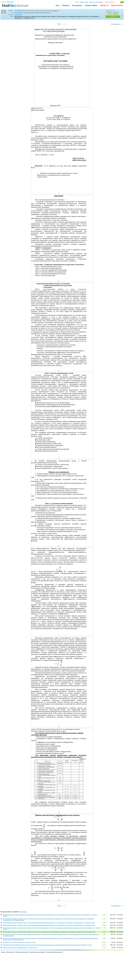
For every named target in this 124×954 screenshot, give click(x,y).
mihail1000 (18, 10)
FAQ (77, 2)
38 (102, 942)
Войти (3, 2)
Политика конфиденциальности (54, 952)
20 (102, 938)
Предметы (65, 5)
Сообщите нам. (55, 10)
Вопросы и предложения (96, 2)
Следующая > (116, 24)
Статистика (18, 14)
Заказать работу (117, 5)
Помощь (3, 952)
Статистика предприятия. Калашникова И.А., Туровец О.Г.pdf (20, 947)
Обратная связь (83, 2)
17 (102, 918)
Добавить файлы (91, 5)
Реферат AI (104, 5)
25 (102, 945)
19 (102, 925)
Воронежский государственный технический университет (33, 12)
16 (102, 922)
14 (102, 914)
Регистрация (10, 2)
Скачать (112, 16)
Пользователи (77, 5)
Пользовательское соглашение (37, 952)
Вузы (57, 5)
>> (122, 24)
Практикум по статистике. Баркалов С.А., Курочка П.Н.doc (19, 942)
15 (102, 932)
